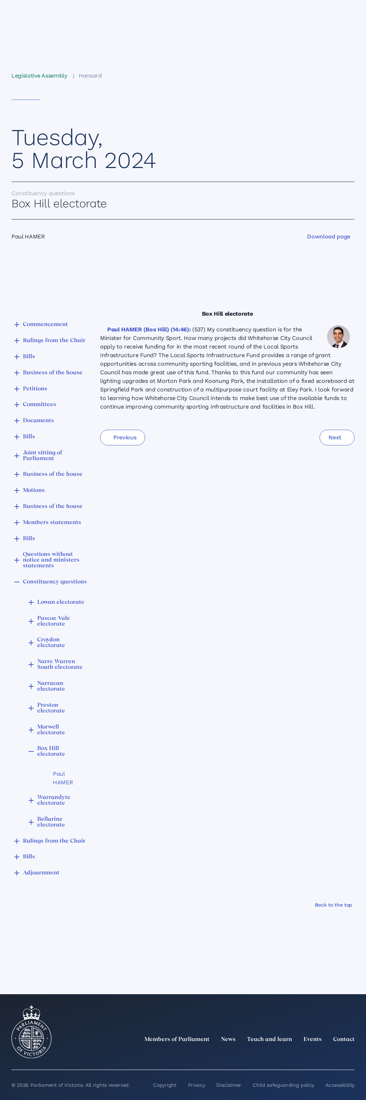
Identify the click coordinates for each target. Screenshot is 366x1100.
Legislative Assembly (39, 75)
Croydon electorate (51, 642)
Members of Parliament (176, 1039)
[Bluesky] (350, 1055)
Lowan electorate (60, 602)
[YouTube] (334, 1055)
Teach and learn (269, 1039)
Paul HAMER (63, 778)
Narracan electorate (51, 686)
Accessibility (340, 1085)
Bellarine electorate (51, 822)
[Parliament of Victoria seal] (31, 1032)
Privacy (196, 1085)
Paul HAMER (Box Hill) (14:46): (149, 329)
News (228, 1039)
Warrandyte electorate (53, 800)
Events (312, 1039)
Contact (344, 1039)
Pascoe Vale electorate (53, 621)
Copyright (164, 1085)
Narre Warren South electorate (60, 664)
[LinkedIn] (287, 1055)
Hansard (90, 75)
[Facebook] (319, 1055)
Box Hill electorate (51, 751)
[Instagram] (303, 1055)
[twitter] (271, 1055)
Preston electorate (51, 708)
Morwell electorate (51, 730)
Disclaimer (228, 1085)
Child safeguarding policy (283, 1085)
